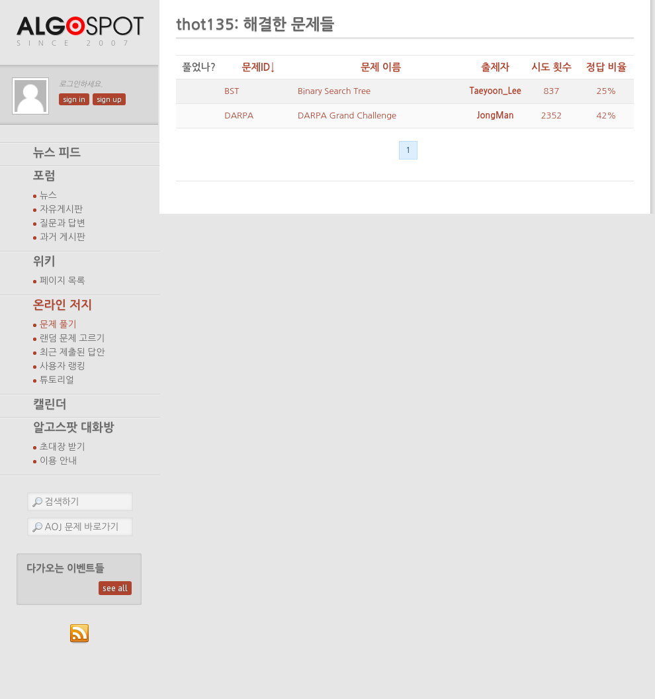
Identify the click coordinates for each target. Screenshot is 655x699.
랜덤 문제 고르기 (72, 338)
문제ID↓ (258, 67)
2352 (551, 115)
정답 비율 (606, 67)
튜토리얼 (57, 380)
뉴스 (48, 195)
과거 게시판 (62, 237)
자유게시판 (61, 209)
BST (231, 91)
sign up (109, 99)
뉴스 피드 (57, 153)
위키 (44, 261)
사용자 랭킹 (62, 366)
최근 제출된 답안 (72, 352)
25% (607, 91)
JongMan (495, 115)
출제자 (495, 67)
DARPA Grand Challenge (347, 115)
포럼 (44, 176)
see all (115, 588)
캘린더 (49, 404)
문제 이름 (381, 67)
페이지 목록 (62, 280)
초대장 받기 (62, 446)
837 (552, 91)
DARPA (238, 115)
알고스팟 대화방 (73, 428)
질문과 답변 (62, 223)
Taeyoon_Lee (495, 91)
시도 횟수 (551, 67)
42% (607, 115)
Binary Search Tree (334, 91)
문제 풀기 (58, 324)
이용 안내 (58, 460)
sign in (74, 99)
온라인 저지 (62, 305)
